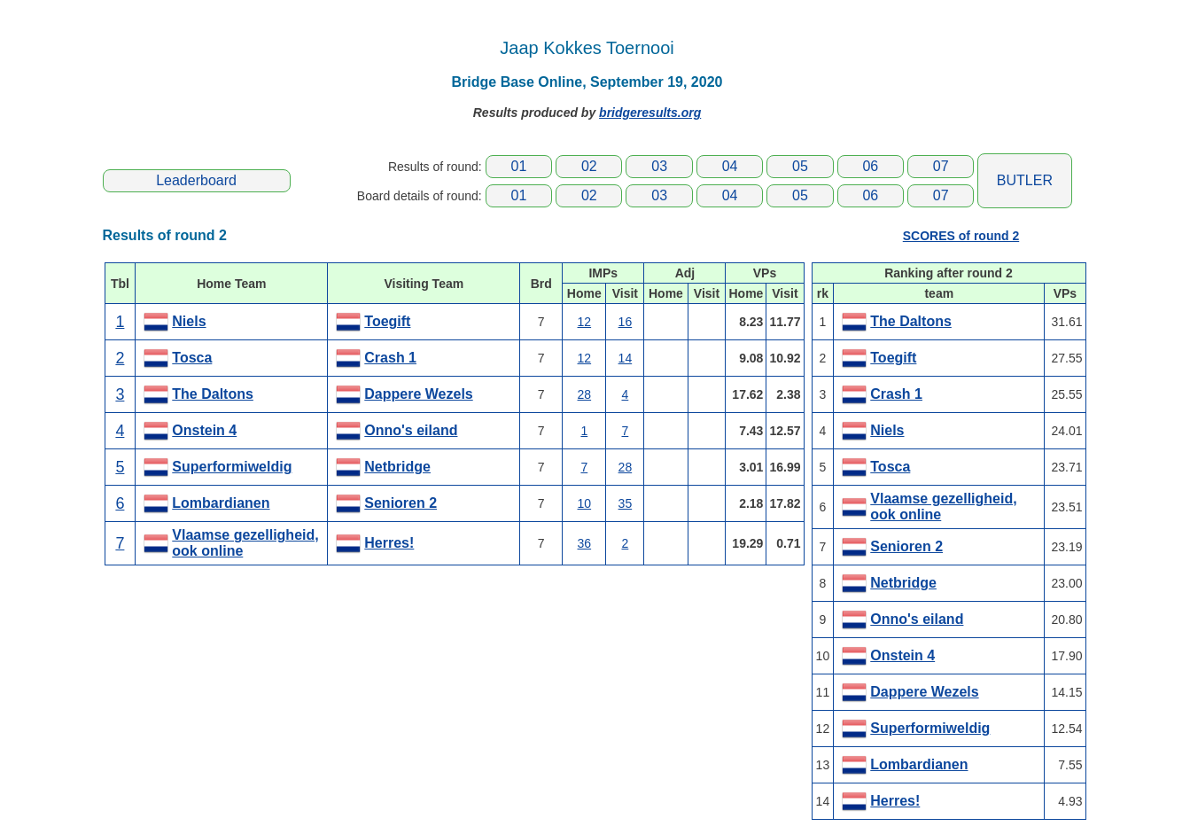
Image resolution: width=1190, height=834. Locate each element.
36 (585, 543)
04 (730, 166)
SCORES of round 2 (961, 236)
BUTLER (1025, 180)
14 (625, 358)
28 (585, 394)
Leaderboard (196, 180)
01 (519, 166)
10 (585, 503)
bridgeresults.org (650, 112)
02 (589, 166)
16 (625, 322)
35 (625, 503)
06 (870, 166)
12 (585, 322)
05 (800, 166)
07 (941, 166)
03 (659, 166)
